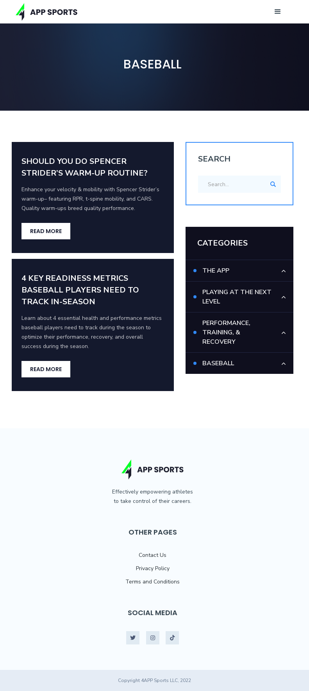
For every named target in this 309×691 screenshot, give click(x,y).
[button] (277, 11)
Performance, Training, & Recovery (226, 332)
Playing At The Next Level (236, 297)
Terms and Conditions (152, 581)
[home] (47, 12)
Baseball (218, 363)
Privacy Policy (153, 568)
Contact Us (152, 555)
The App (215, 270)
